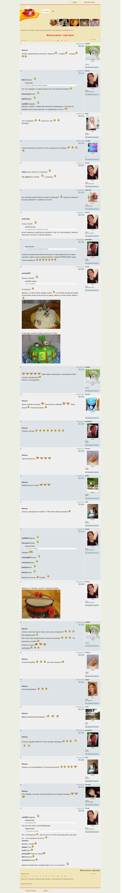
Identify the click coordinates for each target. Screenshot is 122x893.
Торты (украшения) (57, 26)
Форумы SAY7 (24, 26)
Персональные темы (68, 26)
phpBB (62, 892)
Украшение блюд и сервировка (43, 26)
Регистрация (46, 7)
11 (61, 37)
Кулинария (31, 26)
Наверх (114, 889)
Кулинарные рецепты (89, 2)
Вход (53, 7)
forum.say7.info (64, 890)
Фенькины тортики (60, 31)
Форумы (75, 2)
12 (65, 37)
